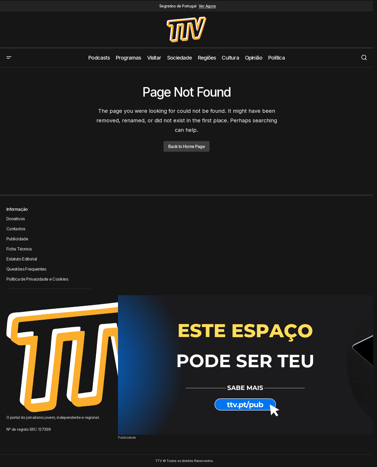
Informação (17, 209)
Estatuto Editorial (21, 259)
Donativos (15, 218)
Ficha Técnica (19, 249)
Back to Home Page (186, 146)
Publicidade (17, 238)
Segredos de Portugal (178, 6)
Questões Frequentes (26, 269)
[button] (9, 57)
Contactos (15, 228)
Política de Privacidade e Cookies (37, 279)
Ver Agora (207, 6)
